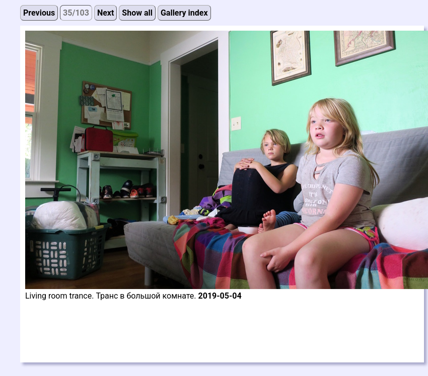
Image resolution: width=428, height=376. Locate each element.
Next (105, 13)
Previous (39, 13)
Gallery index (184, 13)
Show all (137, 13)
